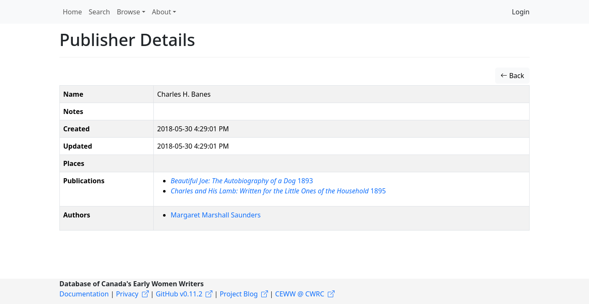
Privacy (127, 294)
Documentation (84, 294)
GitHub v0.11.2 (179, 294)
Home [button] (72, 11)
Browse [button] (128, 11)
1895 (278, 190)
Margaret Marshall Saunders (216, 215)
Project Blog (238, 294)
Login (521, 11)
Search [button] (99, 11)
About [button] (161, 11)
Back (512, 75)
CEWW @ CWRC (299, 294)
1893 (242, 180)
